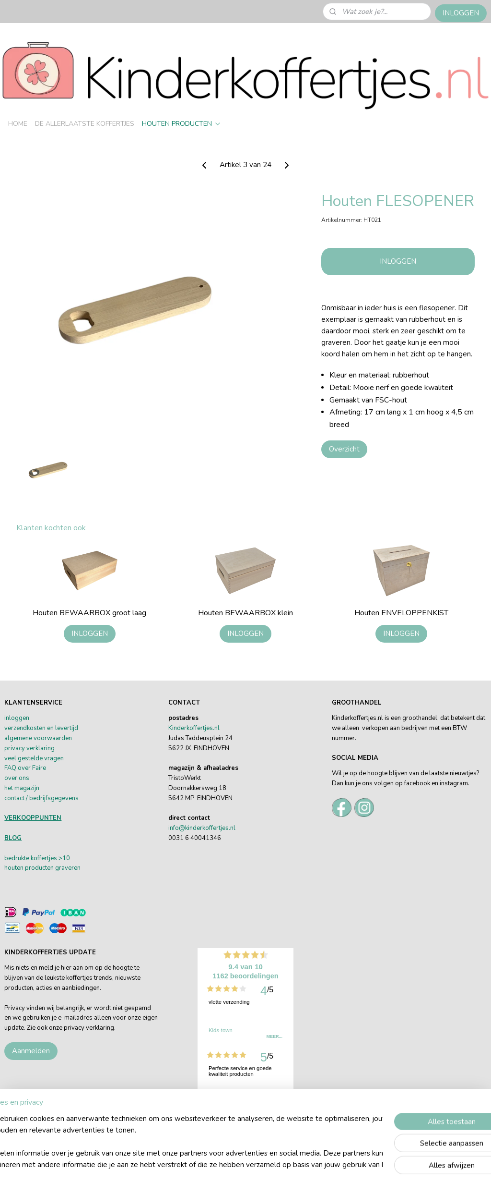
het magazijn (21, 788)
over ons (16, 778)
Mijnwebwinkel (425, 1164)
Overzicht (344, 449)
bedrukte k (19, 858)
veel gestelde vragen (34, 758)
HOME (17, 123)
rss (317, 1164)
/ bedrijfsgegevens (51, 798)
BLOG (13, 838)
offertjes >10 (52, 858)
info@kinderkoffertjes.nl (201, 828)
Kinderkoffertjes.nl (194, 728)
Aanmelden (31, 1051)
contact (14, 798)
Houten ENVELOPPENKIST (401, 613)
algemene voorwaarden (38, 738)
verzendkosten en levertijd (41, 728)
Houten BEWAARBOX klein (245, 613)
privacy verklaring (29, 748)
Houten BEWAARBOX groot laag (89, 613)
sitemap (300, 1164)
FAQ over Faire (25, 768)
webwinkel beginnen (349, 1164)
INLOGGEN (461, 13)
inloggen (16, 718)
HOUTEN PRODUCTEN (182, 123)
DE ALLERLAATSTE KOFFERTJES (84, 123)
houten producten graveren (42, 868)
